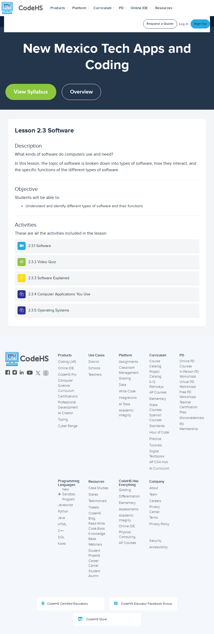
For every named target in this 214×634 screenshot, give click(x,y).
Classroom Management (129, 370)
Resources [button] (165, 8)
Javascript (65, 505)
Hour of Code (159, 432)
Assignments (128, 362)
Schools (94, 368)
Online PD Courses (187, 363)
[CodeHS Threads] (46, 373)
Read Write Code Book (96, 526)
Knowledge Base (96, 536)
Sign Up (200, 24)
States (93, 494)
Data (122, 385)
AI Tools (124, 404)
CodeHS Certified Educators (65, 603)
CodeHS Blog (94, 516)
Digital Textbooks (156, 454)
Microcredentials (192, 418)
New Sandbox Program (66, 494)
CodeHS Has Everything (129, 483)
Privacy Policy (159, 524)
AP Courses (158, 392)
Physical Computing (127, 534)
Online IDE (66, 368)
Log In (184, 24)
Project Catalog (155, 374)
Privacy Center (154, 509)
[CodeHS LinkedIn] (21, 373)
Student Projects (94, 553)
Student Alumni (94, 573)
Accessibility (158, 547)
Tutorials (155, 445)
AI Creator (65, 413)
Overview (81, 92)
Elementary (157, 399)
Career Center (93, 563)
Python (63, 511)
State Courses (155, 407)
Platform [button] (81, 8)
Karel (62, 544)
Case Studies (98, 488)
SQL (61, 537)
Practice (155, 439)
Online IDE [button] (141, 8)
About (153, 488)
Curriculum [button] (104, 8)
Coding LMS (67, 362)
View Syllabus (31, 92)
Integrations (128, 398)
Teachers (95, 374)
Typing (63, 419)
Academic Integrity (126, 413)
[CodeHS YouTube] (30, 373)
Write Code (127, 391)
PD (182, 355)
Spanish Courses (155, 417)
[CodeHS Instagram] (14, 373)
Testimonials (97, 501)
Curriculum (157, 355)
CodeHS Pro (67, 374)
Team (153, 494)
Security (155, 541)
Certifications (68, 396)
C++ (61, 531)
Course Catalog (155, 363)
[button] (59, 8)
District (93, 362)
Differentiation (129, 496)
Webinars (95, 544)
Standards (157, 426)
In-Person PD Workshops (189, 374)
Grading (125, 378)
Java (61, 518)
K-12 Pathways (156, 384)
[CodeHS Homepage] (24, 8)
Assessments (129, 509)
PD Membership (189, 426)
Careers (155, 501)
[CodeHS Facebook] (7, 373)
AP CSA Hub (158, 462)
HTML (62, 524)
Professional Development (68, 405)
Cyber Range (67, 426)
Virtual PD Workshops (188, 384)
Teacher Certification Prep (189, 407)
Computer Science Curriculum (66, 385)
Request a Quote (160, 24)
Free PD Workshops (188, 394)
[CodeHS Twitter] (38, 373)
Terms (153, 517)
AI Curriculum (159, 468)
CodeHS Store (92, 619)
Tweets (93, 507)
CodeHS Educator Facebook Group (143, 603)
